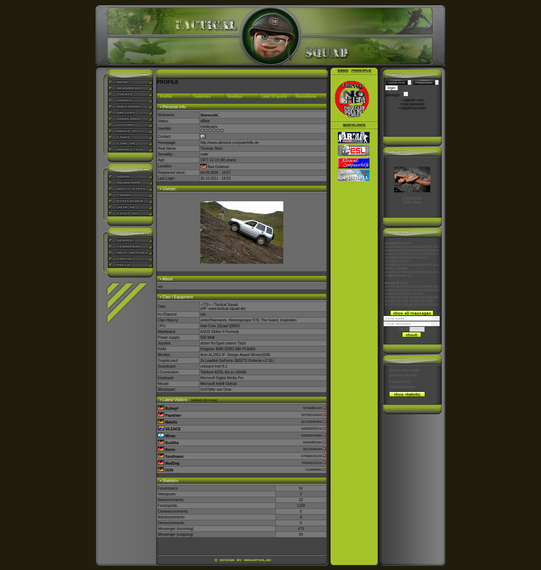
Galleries (202, 96)
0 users (394, 381)
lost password (413, 104)
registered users (414, 108)
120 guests (397, 387)
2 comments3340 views (412, 200)
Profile (166, 96)
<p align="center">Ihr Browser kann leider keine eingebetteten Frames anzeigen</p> (412, 273)
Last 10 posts (274, 96)
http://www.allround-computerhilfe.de (229, 143)
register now (413, 100)
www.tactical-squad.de (227, 309)
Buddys (235, 96)
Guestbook (306, 96)
